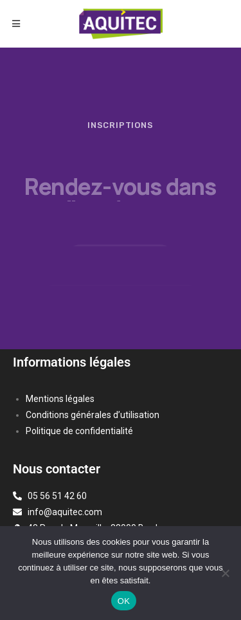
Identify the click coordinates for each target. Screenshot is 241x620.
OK (124, 601)
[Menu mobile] (16, 24)
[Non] (225, 573)
